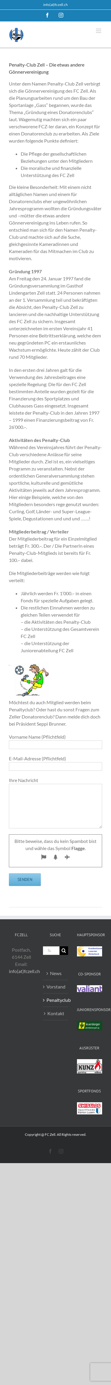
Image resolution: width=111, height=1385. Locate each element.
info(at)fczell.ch (55, 4)
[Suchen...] (51, 950)
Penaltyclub (55, 1000)
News (56, 973)
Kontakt (55, 1013)
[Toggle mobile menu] (99, 31)
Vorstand (55, 986)
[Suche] (63, 950)
